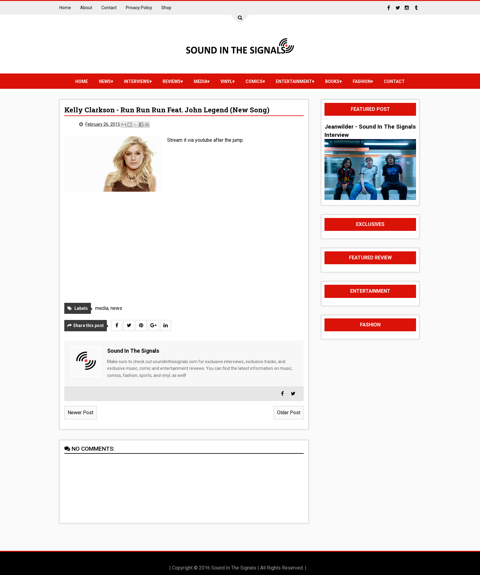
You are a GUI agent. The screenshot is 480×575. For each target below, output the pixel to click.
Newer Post (80, 412)
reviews (172, 81)
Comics (254, 81)
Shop (166, 7)
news (105, 81)
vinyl (226, 81)
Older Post (288, 412)
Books (332, 81)
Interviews (136, 81)
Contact (109, 7)
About (86, 7)
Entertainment (294, 81)
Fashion (362, 81)
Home (65, 7)
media (200, 81)
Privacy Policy (139, 7)
